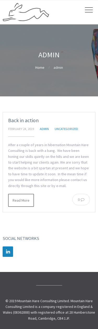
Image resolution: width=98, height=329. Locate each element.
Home (39, 67)
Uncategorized (66, 129)
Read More (21, 200)
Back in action (23, 120)
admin (44, 129)
